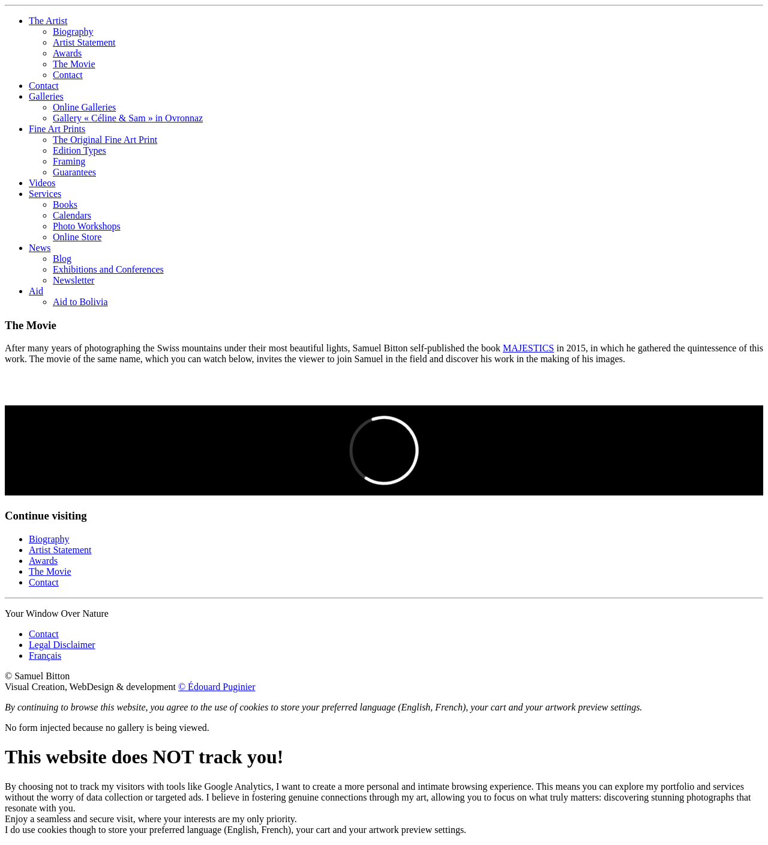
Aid (36, 291)
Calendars (72, 215)
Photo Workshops (87, 226)
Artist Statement (84, 42)
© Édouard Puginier (217, 687)
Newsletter (73, 280)
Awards (67, 53)
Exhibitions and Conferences (108, 269)
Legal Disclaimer (62, 645)
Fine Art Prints (57, 129)
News (39, 248)
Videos (42, 183)
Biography (73, 31)
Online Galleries (84, 107)
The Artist (48, 21)
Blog (62, 258)
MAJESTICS (528, 348)
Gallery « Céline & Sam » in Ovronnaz (128, 118)
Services (45, 194)
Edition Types (79, 150)
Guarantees (74, 172)
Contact (68, 75)
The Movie (74, 64)
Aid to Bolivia (80, 302)
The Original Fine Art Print (105, 140)
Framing (69, 161)
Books (65, 204)
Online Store (77, 237)
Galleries (46, 96)
